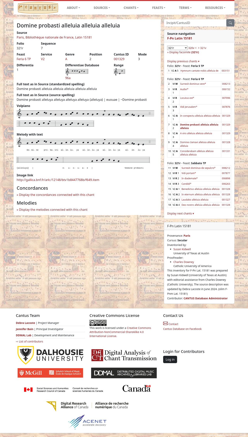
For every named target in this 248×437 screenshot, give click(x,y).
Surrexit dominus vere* (193, 83)
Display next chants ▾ (180, 213)
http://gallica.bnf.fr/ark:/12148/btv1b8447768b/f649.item (58, 180)
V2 (43, 59)
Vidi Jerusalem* (188, 106)
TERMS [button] (184, 8)
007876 (226, 106)
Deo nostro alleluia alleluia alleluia (201, 205)
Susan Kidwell (182, 249)
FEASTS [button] (157, 8)
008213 (226, 83)
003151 (226, 70)
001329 (119, 59)
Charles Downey (183, 262)
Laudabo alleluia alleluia (195, 199)
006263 (226, 183)
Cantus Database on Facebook (182, 329)
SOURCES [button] (101, 8)
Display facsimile (184, 52)
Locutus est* (187, 98)
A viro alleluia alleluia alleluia (196, 133)
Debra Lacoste (25, 323)
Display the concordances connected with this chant (56, 195)
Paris (186, 235)
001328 (226, 142)
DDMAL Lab (23, 335)
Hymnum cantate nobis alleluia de (200, 70)
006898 (226, 178)
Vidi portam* (189, 173)
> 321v (202, 48)
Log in (170, 359)
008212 (226, 168)
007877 (226, 173)
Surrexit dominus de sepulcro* (198, 168)
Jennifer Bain (25, 329)
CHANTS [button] (130, 8)
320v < (192, 48)
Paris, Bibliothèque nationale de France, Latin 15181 (54, 37)
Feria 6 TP (24, 59)
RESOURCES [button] (214, 8)
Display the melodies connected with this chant (53, 209)
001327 (226, 199)
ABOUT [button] (72, 8)
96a (68, 78)
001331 (226, 151)
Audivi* (184, 89)
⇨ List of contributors (29, 341)
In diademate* (190, 178)
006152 (226, 89)
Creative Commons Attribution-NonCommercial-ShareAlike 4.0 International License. (120, 332)
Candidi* (186, 183)
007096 (226, 98)
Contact (170, 324)
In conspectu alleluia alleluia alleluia (200, 115)
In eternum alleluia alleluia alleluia (201, 194)
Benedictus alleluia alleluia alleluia (201, 189)
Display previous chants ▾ (183, 61)
